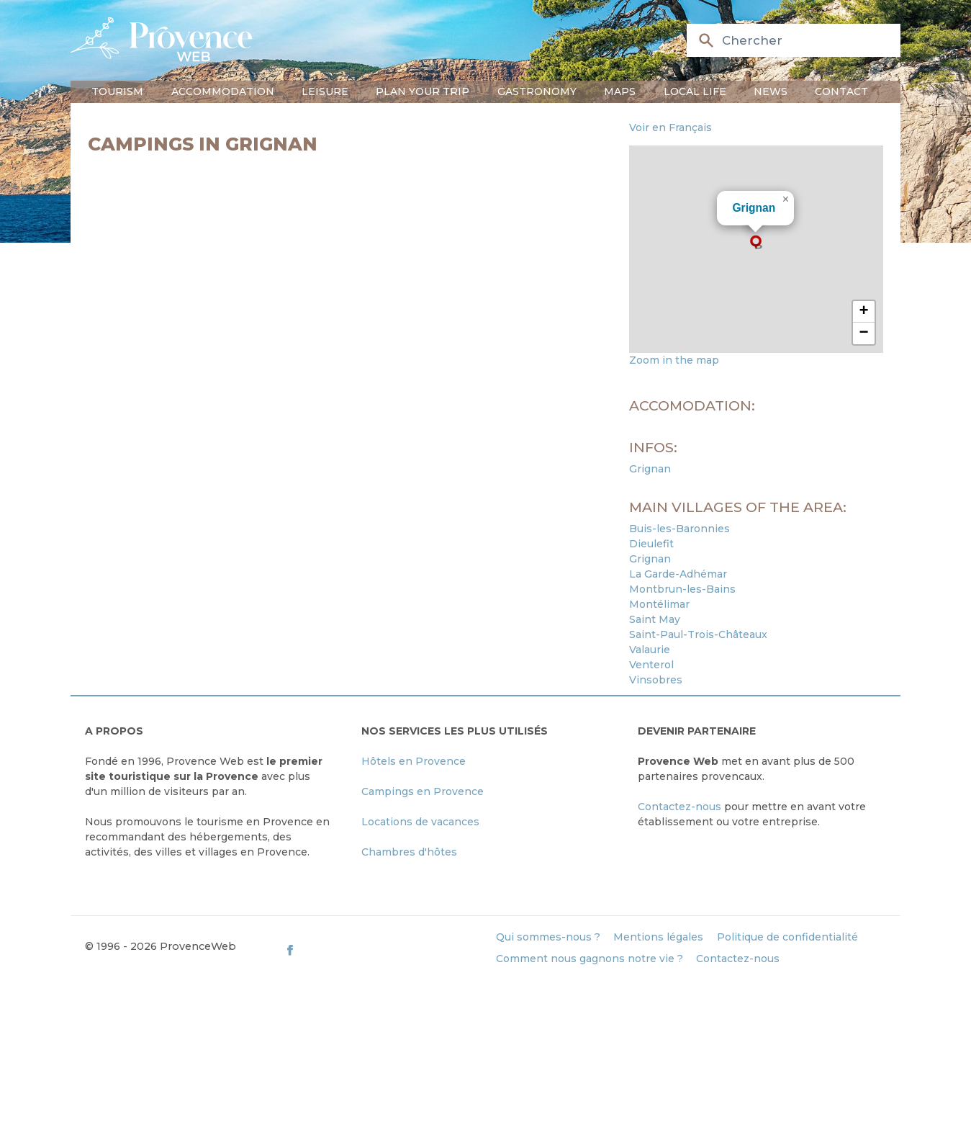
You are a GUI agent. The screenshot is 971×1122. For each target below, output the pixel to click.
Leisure (325, 91)
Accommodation (222, 91)
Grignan (753, 208)
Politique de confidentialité (787, 936)
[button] (756, 242)
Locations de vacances (420, 821)
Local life (695, 91)
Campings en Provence (422, 791)
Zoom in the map (674, 360)
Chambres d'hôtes (409, 851)
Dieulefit (651, 543)
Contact (841, 91)
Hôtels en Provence (413, 761)
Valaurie (649, 649)
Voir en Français (670, 127)
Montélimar (659, 604)
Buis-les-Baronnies (679, 528)
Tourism (117, 91)
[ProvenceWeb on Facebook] (383, 949)
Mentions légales (658, 936)
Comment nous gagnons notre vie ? (589, 958)
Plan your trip (422, 91)
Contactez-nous (679, 806)
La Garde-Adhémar (678, 573)
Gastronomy (537, 91)
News (770, 91)
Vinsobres (655, 679)
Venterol (651, 664)
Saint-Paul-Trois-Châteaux (698, 634)
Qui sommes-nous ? (548, 936)
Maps (620, 91)
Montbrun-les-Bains (682, 589)
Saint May (654, 619)
